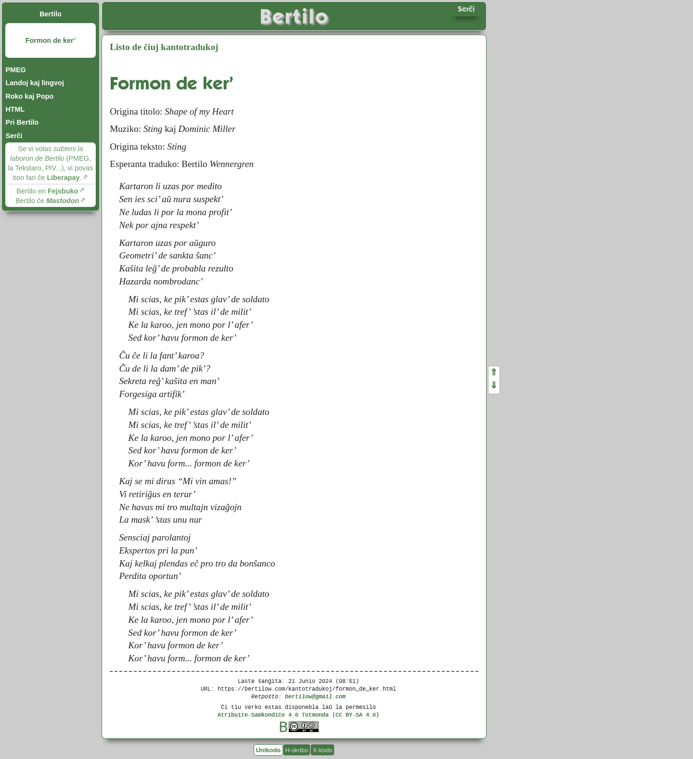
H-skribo (296, 749)
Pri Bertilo (21, 122)
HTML (15, 109)
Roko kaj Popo (29, 96)
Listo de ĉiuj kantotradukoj (164, 47)
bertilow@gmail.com (315, 696)
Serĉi (13, 136)
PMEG (15, 70)
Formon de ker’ (51, 40)
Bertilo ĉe (47, 201)
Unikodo (268, 749)
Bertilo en (47, 191)
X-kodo (323, 749)
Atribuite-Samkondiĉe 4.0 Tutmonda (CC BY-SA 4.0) (298, 714)
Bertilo (50, 14)
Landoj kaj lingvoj (34, 83)
